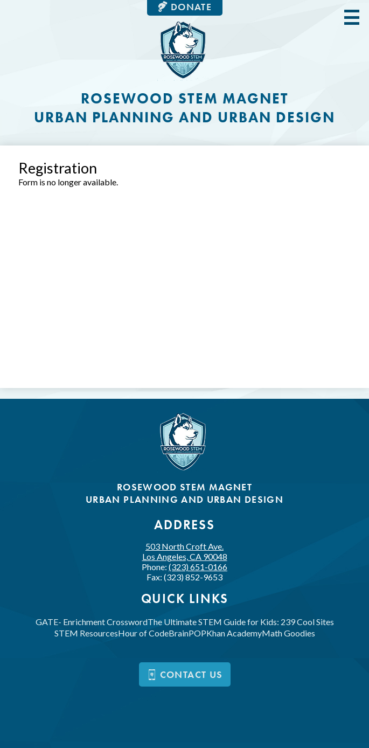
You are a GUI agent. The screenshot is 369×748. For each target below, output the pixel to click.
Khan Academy (234, 633)
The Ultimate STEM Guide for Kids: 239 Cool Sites (241, 622)
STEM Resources (86, 633)
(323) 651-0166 (198, 567)
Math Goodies (288, 633)
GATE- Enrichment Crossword (92, 622)
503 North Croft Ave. (184, 551)
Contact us (185, 674)
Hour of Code (143, 633)
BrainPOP (187, 633)
